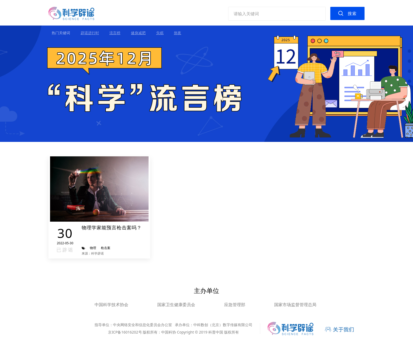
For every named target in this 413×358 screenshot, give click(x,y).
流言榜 (114, 32)
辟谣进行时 (90, 32)
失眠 (160, 32)
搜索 (352, 13)
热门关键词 (61, 32)
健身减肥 (138, 32)
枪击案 (105, 248)
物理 (93, 248)
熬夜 (177, 32)
